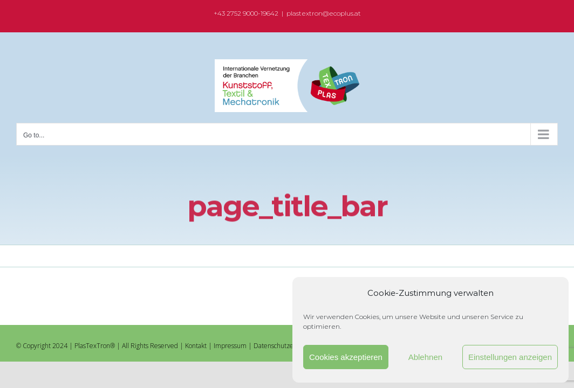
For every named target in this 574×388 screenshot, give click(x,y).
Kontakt (196, 345)
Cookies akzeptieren (345, 357)
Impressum (230, 345)
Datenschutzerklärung (286, 345)
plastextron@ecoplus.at (323, 13)
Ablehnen (425, 357)
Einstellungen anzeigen (510, 357)
